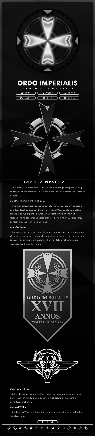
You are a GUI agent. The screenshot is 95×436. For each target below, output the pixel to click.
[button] (26, 93)
